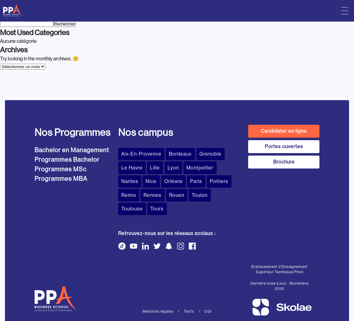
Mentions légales (158, 289)
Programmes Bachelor (67, 159)
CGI (208, 289)
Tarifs (189, 289)
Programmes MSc (60, 169)
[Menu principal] (345, 11)
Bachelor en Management (72, 150)
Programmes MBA (61, 178)
